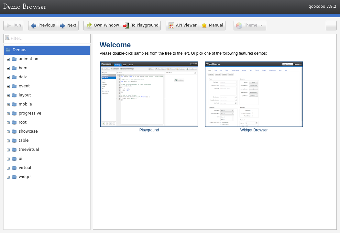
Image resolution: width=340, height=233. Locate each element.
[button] (13, 25)
